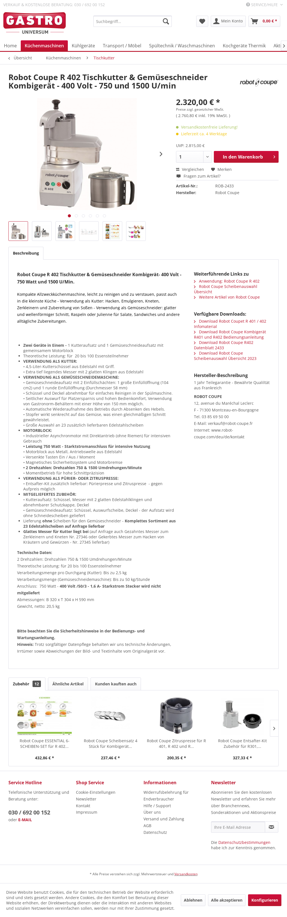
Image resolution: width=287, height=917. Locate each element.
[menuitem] (132, 21)
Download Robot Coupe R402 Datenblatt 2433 (223, 345)
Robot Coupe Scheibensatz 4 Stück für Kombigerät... (110, 743)
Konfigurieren (264, 900)
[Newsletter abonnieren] (271, 827)
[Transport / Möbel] (122, 45)
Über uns (152, 812)
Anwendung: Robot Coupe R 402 (227, 281)
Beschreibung (26, 253)
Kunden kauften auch (115, 683)
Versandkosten (186, 874)
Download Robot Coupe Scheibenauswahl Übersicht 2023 (225, 355)
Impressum (86, 812)
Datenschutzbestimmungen (244, 842)
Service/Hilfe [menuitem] (262, 4)
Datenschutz (155, 832)
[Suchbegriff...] (132, 21)
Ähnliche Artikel (68, 683)
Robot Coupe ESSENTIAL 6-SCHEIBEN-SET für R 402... (45, 743)
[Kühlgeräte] (83, 45)
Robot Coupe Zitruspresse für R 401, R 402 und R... (176, 743)
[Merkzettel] (202, 21)
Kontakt (83, 805)
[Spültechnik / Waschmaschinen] (182, 45)
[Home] (10, 45)
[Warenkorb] (264, 21)
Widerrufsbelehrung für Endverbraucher (166, 796)
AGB (147, 825)
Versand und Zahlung (164, 818)
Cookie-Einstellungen (95, 792)
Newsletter (86, 799)
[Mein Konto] (228, 21)
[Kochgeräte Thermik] (244, 45)
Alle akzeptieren (226, 900)
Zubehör (27, 683)
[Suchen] (166, 21)
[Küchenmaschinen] (44, 45)
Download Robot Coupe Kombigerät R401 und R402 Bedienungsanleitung (230, 334)
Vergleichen (190, 169)
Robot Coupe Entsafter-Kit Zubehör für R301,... (242, 743)
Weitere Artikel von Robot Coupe (227, 297)
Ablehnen (193, 900)
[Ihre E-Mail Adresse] (238, 827)
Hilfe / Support (157, 805)
